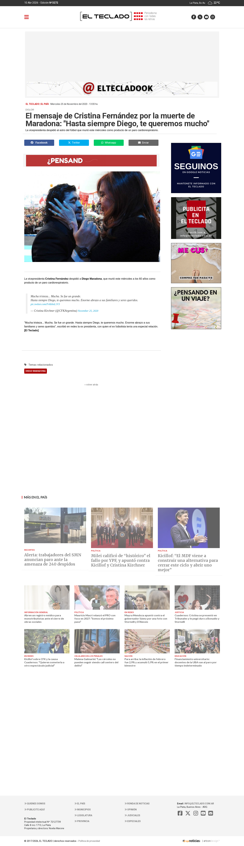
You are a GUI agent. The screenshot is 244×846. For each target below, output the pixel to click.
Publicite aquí (34, 809)
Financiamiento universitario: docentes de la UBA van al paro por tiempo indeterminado (196, 662)
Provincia (81, 821)
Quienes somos (34, 803)
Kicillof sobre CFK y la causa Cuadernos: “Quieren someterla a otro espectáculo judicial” (44, 662)
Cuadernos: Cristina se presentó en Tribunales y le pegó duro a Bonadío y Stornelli (197, 618)
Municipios (82, 809)
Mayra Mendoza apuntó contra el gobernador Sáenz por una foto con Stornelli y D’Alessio (146, 618)
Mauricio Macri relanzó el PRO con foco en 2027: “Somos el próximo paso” (94, 618)
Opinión (131, 809)
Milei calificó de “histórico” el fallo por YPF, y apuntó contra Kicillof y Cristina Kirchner (120, 561)
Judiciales (132, 815)
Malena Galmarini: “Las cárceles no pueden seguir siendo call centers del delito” (96, 662)
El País (79, 803)
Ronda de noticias (137, 803)
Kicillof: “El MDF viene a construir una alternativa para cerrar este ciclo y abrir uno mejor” (188, 563)
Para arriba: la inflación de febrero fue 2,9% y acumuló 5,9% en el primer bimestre (146, 662)
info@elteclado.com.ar (199, 803)
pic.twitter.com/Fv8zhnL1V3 (45, 304)
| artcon (196, 840)
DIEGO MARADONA (36, 371)
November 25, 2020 (88, 310)
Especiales (133, 821)
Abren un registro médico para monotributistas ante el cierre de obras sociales (44, 618)
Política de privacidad (89, 841)
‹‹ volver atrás (91, 384)
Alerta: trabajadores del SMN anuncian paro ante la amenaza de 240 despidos (52, 560)
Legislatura (83, 815)
